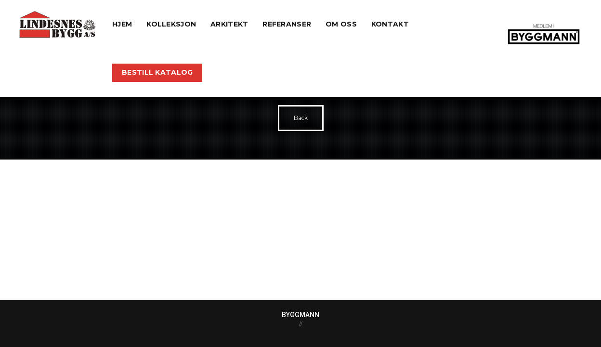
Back (301, 117)
